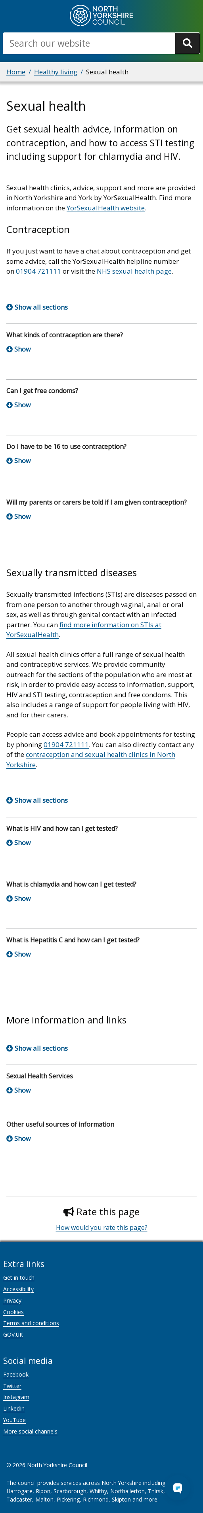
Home (15, 71)
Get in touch (18, 1277)
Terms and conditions (31, 1323)
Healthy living (55, 71)
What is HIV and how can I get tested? (62, 828)
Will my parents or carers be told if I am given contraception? (96, 502)
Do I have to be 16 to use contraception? (66, 446)
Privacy (12, 1300)
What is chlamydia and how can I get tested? (71, 884)
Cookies (13, 1312)
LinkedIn (14, 1408)
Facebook (16, 1374)
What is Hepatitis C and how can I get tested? (73, 940)
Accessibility (18, 1289)
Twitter (12, 1386)
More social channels (30, 1431)
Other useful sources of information (60, 1124)
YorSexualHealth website (106, 207)
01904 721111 (38, 271)
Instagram (16, 1397)
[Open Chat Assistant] (177, 1487)
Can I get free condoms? (42, 390)
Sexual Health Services (39, 1076)
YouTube (14, 1420)
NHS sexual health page (134, 271)
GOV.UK (13, 1334)
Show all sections (41, 307)
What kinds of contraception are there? (64, 335)
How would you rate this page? (101, 1227)
